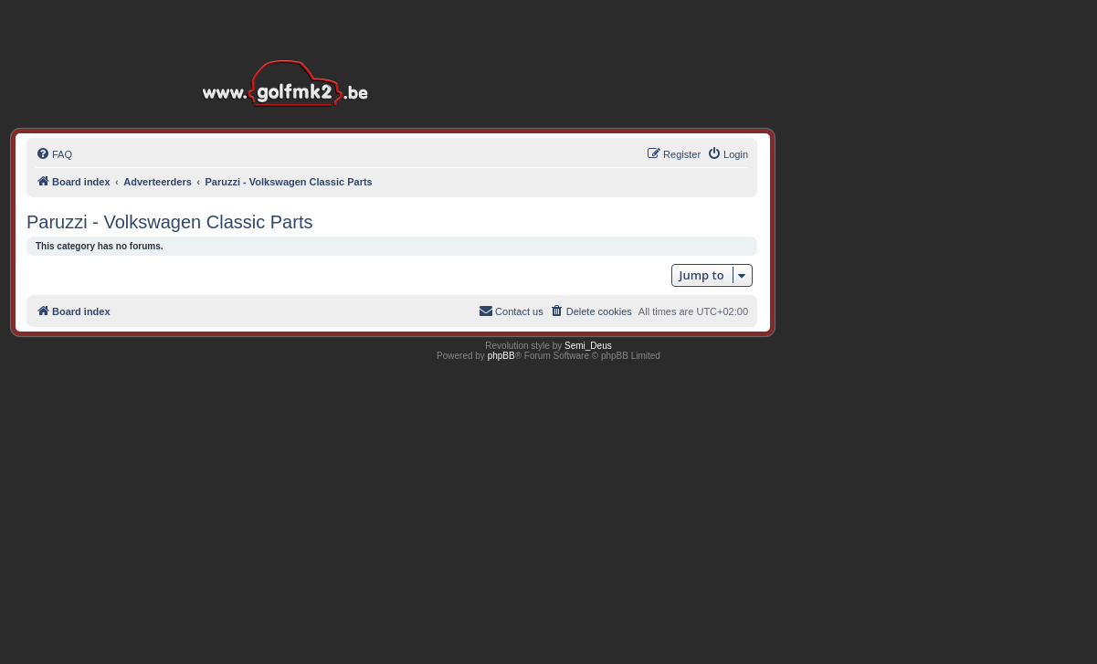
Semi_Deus (588, 346)
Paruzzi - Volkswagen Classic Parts (169, 222)
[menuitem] (54, 154)
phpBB (501, 356)
